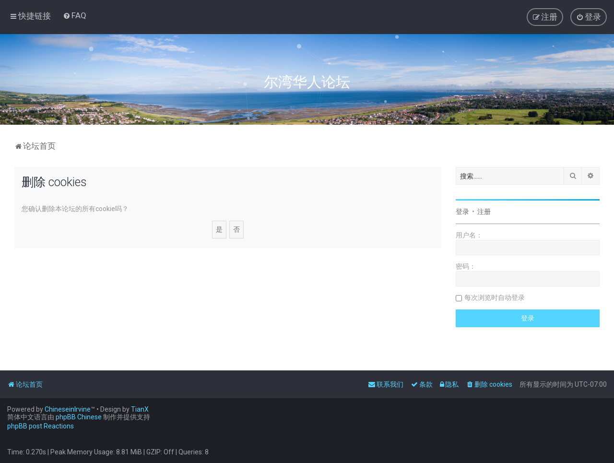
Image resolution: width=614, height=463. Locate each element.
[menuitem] (74, 15)
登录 (462, 211)
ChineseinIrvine (68, 409)
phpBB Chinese (79, 417)
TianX (140, 409)
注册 (484, 211)
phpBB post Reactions (40, 426)
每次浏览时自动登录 (494, 297)
